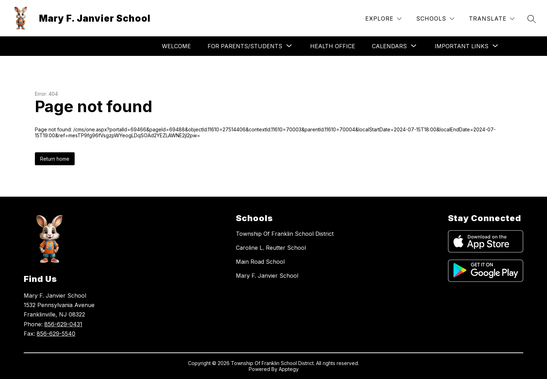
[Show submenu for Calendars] (389, 46)
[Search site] (531, 19)
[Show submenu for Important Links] (461, 46)
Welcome (176, 46)
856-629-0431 (63, 324)
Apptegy (289, 369)
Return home (54, 159)
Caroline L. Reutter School (271, 247)
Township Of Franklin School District (285, 233)
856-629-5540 (56, 333)
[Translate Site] (491, 18)
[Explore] (383, 18)
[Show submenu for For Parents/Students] (245, 46)
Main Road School (260, 261)
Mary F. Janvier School (267, 275)
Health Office (332, 46)
